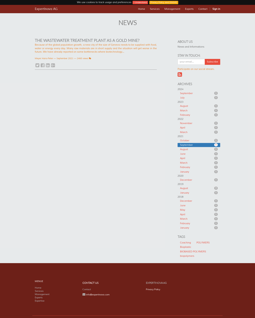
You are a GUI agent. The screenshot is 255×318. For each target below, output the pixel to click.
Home (38, 287)
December (199, 180)
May (199, 210)
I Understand (140, 2)
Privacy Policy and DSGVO (163, 2)
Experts (39, 297)
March (199, 110)
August (199, 106)
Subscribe (212, 61)
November (199, 123)
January (199, 171)
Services (39, 291)
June (199, 153)
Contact (86, 289)
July (199, 97)
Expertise (39, 300)
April (199, 127)
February (199, 115)
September (199, 93)
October (199, 140)
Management (42, 294)
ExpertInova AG (46, 9)
